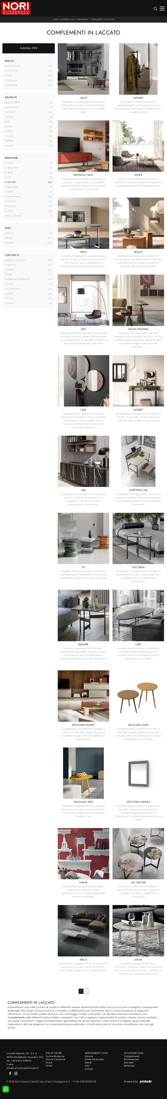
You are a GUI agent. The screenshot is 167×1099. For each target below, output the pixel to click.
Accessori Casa (67, 19)
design (9, 237)
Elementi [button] (11, 97)
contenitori (11, 107)
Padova (9, 283)
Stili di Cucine (54, 1053)
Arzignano (10, 264)
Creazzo (9, 269)
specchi (9, 136)
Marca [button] (9, 61)
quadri (8, 126)
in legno (9, 191)
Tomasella (11, 85)
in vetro (9, 210)
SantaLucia (11, 80)
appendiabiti (12, 102)
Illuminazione (131, 1059)
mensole (10, 111)
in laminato (11, 186)
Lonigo (8, 274)
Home (55, 19)
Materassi (129, 1065)
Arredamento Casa (96, 1053)
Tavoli (49, 1062)
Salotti (88, 1062)
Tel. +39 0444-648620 (19, 1060)
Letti (87, 1065)
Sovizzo (9, 293)
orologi (9, 116)
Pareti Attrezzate (94, 1059)
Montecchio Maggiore (17, 279)
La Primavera (12, 65)
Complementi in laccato (102, 19)
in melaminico (13, 196)
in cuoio (9, 162)
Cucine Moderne (55, 1056)
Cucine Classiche (55, 1059)
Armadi (89, 1069)
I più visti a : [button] (12, 255)
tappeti (9, 140)
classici (9, 233)
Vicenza (9, 303)
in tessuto (10, 206)
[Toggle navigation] (162, 8)
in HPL (8, 177)
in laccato (10, 182)
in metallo (10, 201)
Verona (9, 298)
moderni (10, 242)
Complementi (82, 19)
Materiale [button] (11, 158)
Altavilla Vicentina (15, 260)
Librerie (89, 1056)
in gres (9, 172)
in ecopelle (11, 167)
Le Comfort (11, 70)
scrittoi (9, 131)
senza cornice (13, 215)
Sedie (49, 1065)
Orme (8, 75)
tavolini (9, 145)
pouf (7, 121)
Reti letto (129, 1062)
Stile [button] (8, 228)
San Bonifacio (13, 288)
